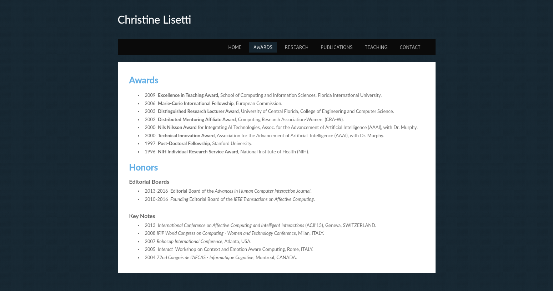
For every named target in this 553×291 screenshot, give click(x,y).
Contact (410, 47)
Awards (262, 47)
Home (234, 47)
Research (296, 47)
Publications (337, 47)
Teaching (376, 47)
